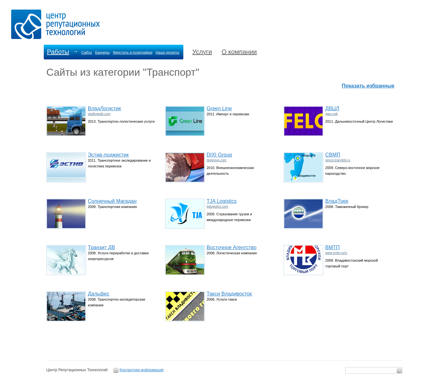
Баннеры (102, 52)
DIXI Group (219, 154)
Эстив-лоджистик (108, 154)
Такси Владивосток (229, 293)
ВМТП (332, 247)
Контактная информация (141, 370)
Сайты (86, 52)
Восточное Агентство (231, 247)
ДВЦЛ (332, 108)
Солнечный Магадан (112, 201)
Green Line (219, 108)
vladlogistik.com (99, 114)
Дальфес (98, 293)
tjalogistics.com (217, 206)
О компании (239, 51)
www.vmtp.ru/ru (336, 253)
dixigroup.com (216, 160)
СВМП (332, 154)
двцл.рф (331, 114)
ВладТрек (336, 201)
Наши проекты (167, 52)
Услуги (202, 51)
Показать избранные (368, 85)
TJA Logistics (222, 201)
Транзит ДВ (101, 247)
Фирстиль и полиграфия (132, 52)
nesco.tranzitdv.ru (337, 160)
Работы (58, 51)
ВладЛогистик (104, 108)
